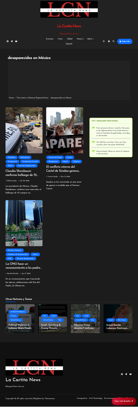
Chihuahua (11, 157)
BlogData (37, 399)
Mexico (80, 39)
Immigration (82, 399)
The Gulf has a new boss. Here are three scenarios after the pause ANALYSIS (111, 143)
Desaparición (12, 161)
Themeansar (50, 399)
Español (69, 44)
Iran (44, 316)
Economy (49, 39)
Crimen (69, 157)
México (10, 165)
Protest (13, 316)
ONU (9, 258)
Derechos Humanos (14, 250)
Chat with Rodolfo (124, 401)
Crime (60, 39)
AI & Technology (95, 399)
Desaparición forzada (30, 161)
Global (69, 39)
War (59, 320)
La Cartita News (69, 26)
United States (15, 320)
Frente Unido (53, 177)
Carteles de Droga (55, 157)
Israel (53, 316)
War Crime (121, 320)
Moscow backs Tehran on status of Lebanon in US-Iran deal (112, 152)
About (90, 39)
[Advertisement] (69, 79)
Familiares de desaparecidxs (17, 254)
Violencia (76, 161)
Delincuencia (25, 157)
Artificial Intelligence (18, 312)
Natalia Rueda (12, 274)
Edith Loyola (12, 181)
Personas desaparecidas (26, 165)
